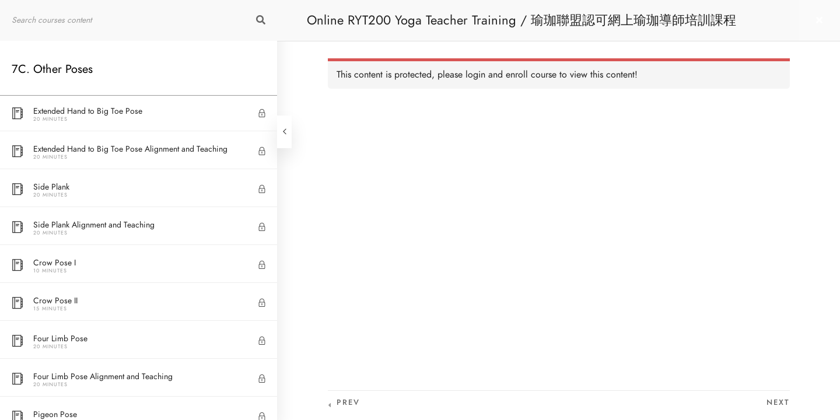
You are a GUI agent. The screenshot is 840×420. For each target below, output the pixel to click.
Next (778, 402)
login (475, 74)
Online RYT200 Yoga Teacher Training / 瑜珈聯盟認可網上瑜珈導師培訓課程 (521, 20)
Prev (348, 402)
